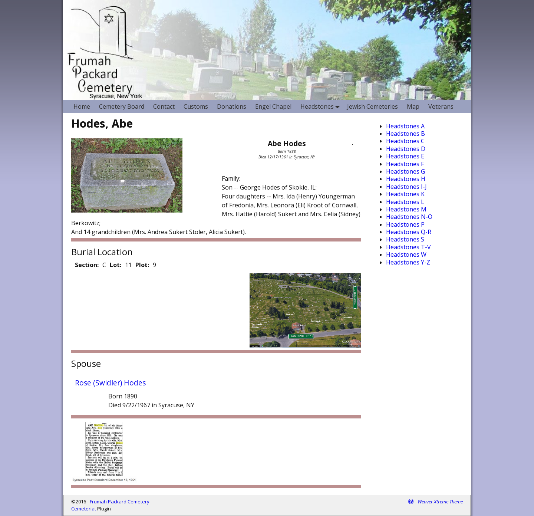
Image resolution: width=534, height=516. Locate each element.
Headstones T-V (408, 247)
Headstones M (406, 209)
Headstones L (405, 202)
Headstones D (405, 149)
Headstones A (405, 126)
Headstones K (405, 194)
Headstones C (405, 141)
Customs (196, 106)
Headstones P (405, 224)
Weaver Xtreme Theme (440, 501)
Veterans (441, 106)
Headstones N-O (409, 217)
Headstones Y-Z (408, 262)
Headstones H (405, 179)
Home (81, 106)
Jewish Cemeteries (372, 106)
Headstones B (405, 133)
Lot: (115, 265)
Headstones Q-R (408, 232)
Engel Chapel (273, 106)
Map (413, 106)
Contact (164, 106)
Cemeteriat (83, 508)
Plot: (142, 265)
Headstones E (405, 156)
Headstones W (406, 254)
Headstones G (405, 171)
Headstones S (405, 239)
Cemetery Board (121, 106)
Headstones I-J (406, 187)
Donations (231, 106)
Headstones (321, 106)
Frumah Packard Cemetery (119, 501)
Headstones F (405, 164)
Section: (87, 265)
